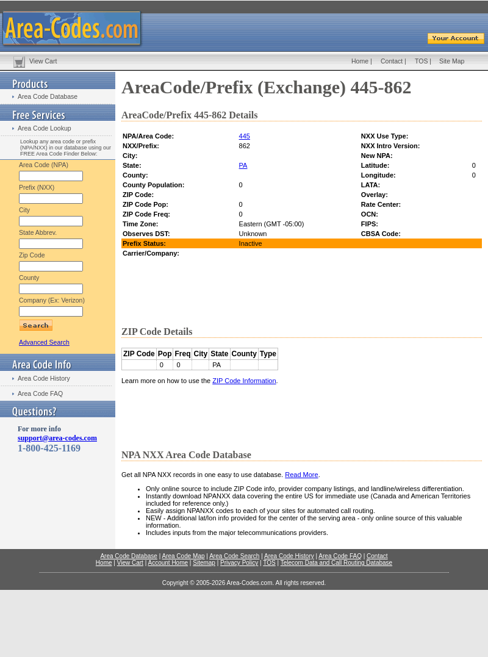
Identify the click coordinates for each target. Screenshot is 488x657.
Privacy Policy (239, 562)
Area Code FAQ (40, 393)
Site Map (451, 61)
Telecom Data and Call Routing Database (336, 562)
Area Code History (44, 378)
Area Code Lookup (44, 128)
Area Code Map (183, 556)
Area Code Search (234, 556)
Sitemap (204, 562)
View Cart (43, 61)
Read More (301, 474)
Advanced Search (44, 342)
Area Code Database (47, 96)
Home (359, 61)
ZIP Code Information (244, 380)
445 (244, 136)
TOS (421, 61)
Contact (392, 61)
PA (243, 165)
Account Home (168, 562)
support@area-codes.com (57, 438)
